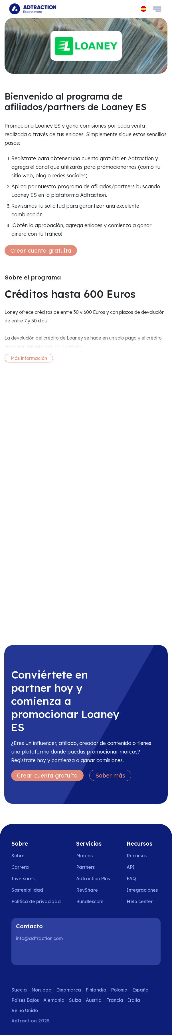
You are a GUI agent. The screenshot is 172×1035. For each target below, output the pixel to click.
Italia (134, 1000)
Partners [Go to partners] (85, 867)
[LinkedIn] (23, 954)
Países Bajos (25, 1000)
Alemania (53, 1000)
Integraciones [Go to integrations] (142, 890)
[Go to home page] (32, 8)
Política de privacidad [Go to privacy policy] (36, 901)
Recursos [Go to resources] (137, 855)
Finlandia (96, 990)
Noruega (41, 990)
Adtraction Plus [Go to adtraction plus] (93, 878)
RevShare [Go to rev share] (87, 890)
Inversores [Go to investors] (23, 878)
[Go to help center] (144, 901)
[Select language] (143, 9)
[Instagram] (41, 954)
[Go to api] (144, 867)
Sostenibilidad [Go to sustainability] (27, 890)
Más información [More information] (29, 358)
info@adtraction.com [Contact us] (39, 938)
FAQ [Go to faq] (131, 878)
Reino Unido (24, 1010)
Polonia (119, 990)
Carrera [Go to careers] (20, 867)
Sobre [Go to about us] (18, 855)
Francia (114, 1000)
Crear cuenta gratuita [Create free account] (40, 250)
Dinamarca (68, 990)
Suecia (19, 990)
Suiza (75, 1000)
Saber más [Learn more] (110, 775)
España (140, 990)
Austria (94, 1000)
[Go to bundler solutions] (93, 901)
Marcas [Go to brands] (84, 855)
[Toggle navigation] (157, 9)
